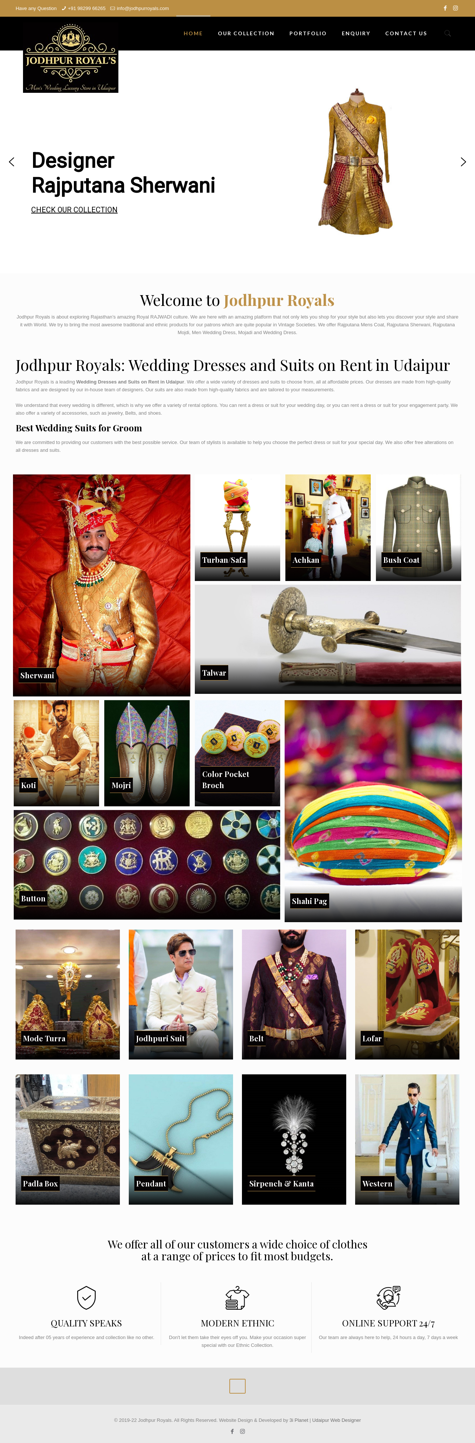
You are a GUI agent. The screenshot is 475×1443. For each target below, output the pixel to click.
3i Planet (299, 1420)
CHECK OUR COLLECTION (74, 209)
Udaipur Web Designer (336, 1420)
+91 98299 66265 (87, 8)
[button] (11, 162)
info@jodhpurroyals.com (143, 8)
